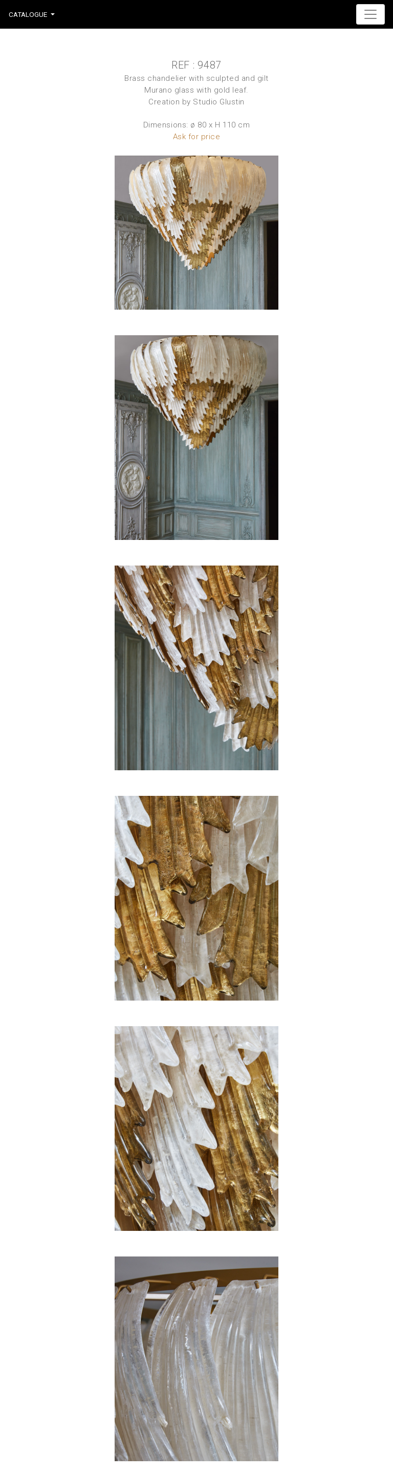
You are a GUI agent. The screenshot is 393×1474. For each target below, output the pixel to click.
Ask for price (197, 136)
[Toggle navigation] (370, 14)
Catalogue (28, 14)
